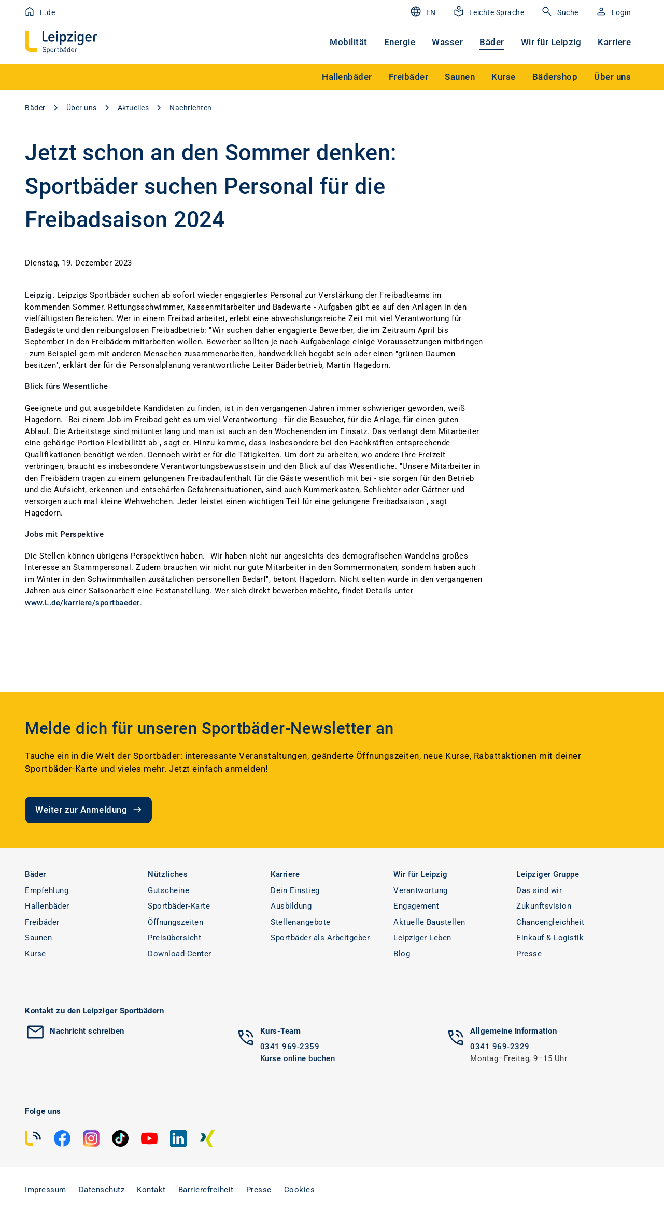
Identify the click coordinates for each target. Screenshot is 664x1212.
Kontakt (151, 1189)
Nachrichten (190, 108)
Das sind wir (539, 890)
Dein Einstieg (295, 890)
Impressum (45, 1189)
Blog (401, 953)
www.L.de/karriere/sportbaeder (82, 602)
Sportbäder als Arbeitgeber (320, 937)
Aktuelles (133, 108)
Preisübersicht (174, 937)
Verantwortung (420, 890)
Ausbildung (291, 906)
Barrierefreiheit (206, 1189)
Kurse (35, 953)
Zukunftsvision (543, 906)
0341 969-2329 (500, 1046)
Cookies (299, 1189)
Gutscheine (168, 890)
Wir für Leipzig (551, 42)
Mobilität (349, 42)
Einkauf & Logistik (550, 937)
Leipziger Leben (422, 937)
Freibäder (42, 922)
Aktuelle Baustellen (429, 922)
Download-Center (179, 953)
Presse (529, 953)
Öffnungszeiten (175, 922)
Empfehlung (46, 890)
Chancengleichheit (550, 922)
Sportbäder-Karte (179, 906)
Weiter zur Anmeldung (89, 809)
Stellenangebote (301, 922)
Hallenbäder (47, 906)
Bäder (491, 42)
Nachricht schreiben (87, 1031)
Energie (400, 42)
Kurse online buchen (297, 1058)
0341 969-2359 (290, 1046)
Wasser (447, 42)
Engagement (416, 906)
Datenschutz (102, 1189)
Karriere (614, 42)
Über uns (81, 108)
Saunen (38, 937)
